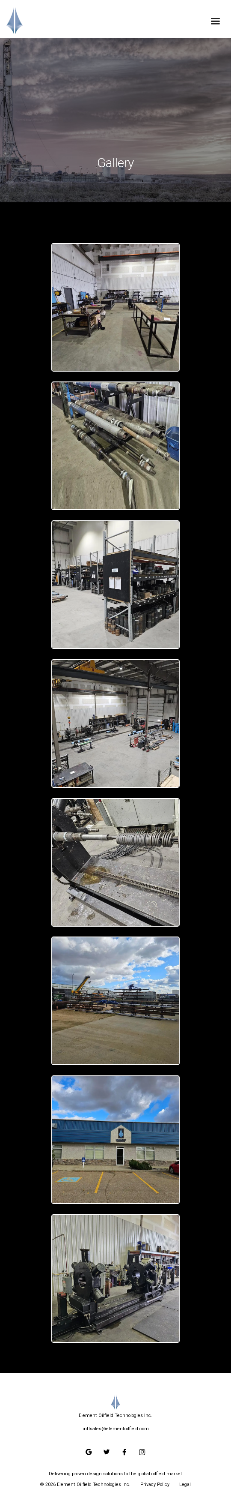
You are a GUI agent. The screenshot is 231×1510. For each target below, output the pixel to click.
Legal (185, 1484)
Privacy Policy (154, 1484)
